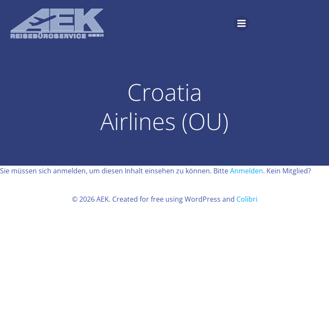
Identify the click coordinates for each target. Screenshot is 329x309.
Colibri (246, 199)
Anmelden (246, 171)
